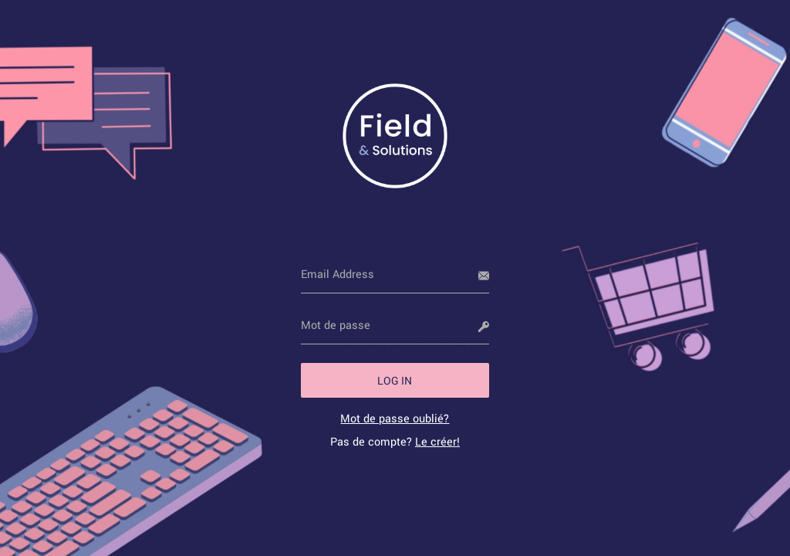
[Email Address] (395, 274)
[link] (394, 418)
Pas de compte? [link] (395, 441)
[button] (395, 380)
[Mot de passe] (395, 325)
